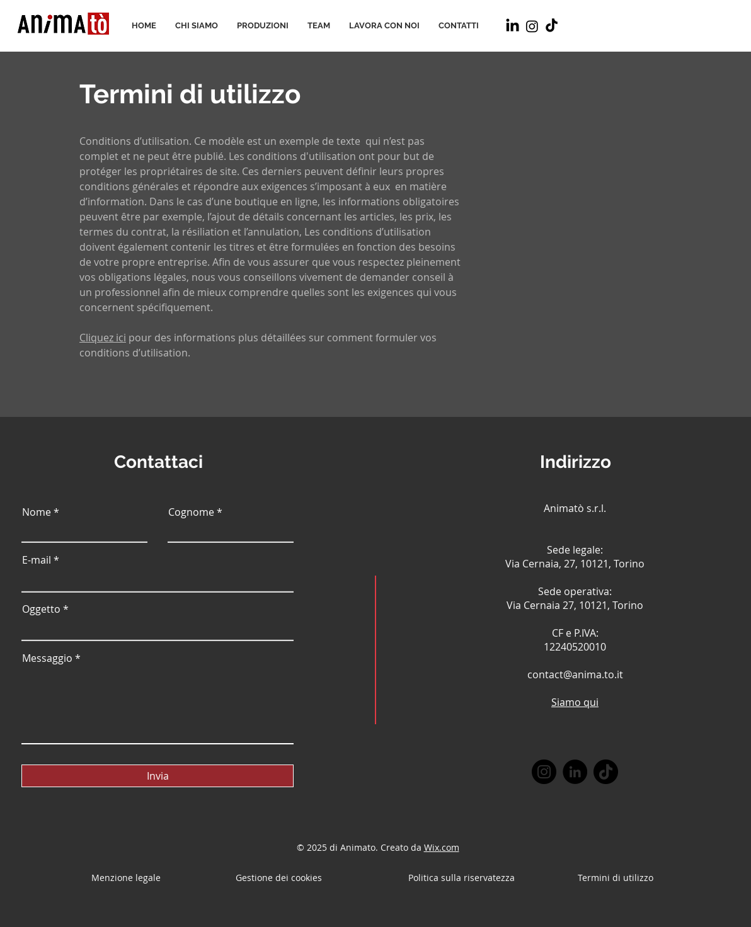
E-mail (36, 560)
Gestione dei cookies (280, 878)
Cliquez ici (102, 337)
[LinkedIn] (512, 26)
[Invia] (157, 776)
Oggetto (41, 609)
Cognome (191, 512)
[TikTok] (551, 26)
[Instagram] (532, 26)
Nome (36, 512)
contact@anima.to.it (575, 674)
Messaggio (47, 658)
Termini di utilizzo (190, 94)
